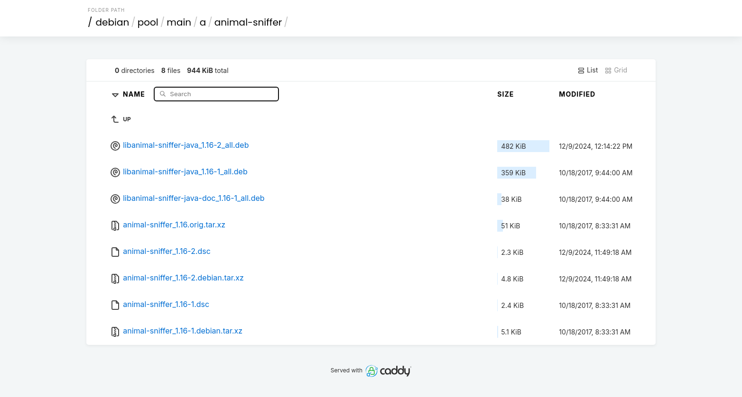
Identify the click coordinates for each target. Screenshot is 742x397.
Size (505, 94)
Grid (615, 70)
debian (113, 22)
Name (135, 94)
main (179, 22)
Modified (577, 94)
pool (148, 22)
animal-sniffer (248, 22)
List (587, 70)
